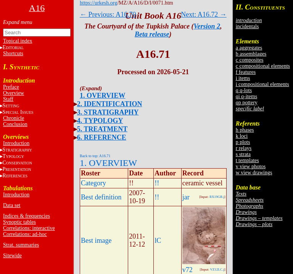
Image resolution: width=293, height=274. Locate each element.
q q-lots (244, 90)
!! (157, 183)
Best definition (101, 197)
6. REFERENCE (101, 137)
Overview (13, 93)
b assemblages (251, 54)
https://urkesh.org (98, 3)
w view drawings (254, 172)
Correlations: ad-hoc (25, 234)
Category (93, 183)
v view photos (251, 166)
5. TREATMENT (102, 129)
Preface (11, 87)
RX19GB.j (216, 197)
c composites (250, 60)
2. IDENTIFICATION (109, 104)
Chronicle (13, 118)
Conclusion (15, 124)
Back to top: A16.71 (95, 156)
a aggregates (249, 48)
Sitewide (12, 255)
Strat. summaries (21, 245)
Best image (96, 240)
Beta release (152, 34)
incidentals (247, 26)
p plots (243, 142)
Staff (8, 99)
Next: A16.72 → (204, 14)
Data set (11, 205)
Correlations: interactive (29, 228)
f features (246, 72)
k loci (242, 136)
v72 (187, 270)
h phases (245, 130)
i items (243, 78)
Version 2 (207, 26)
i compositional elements (262, 84)
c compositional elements (263, 66)
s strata (243, 154)
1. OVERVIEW (102, 95)
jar (186, 197)
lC (158, 240)
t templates (247, 160)
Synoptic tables (19, 222)
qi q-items (246, 96)
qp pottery (247, 102)
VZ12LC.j (217, 269)
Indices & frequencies (26, 216)
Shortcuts (13, 53)
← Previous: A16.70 (108, 14)
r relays (244, 148)
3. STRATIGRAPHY (108, 112)
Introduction (16, 143)
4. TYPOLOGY (100, 120)
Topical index (17, 41)
